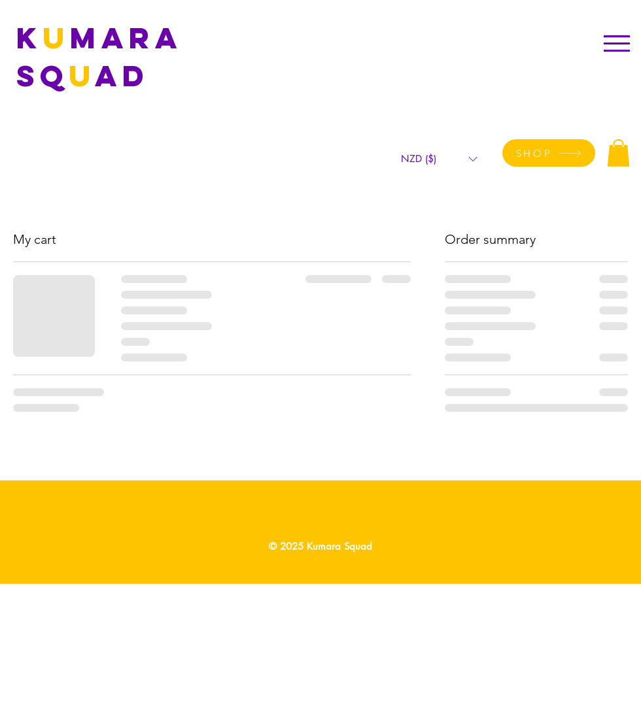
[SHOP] (548, 153)
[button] (617, 43)
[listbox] (438, 159)
